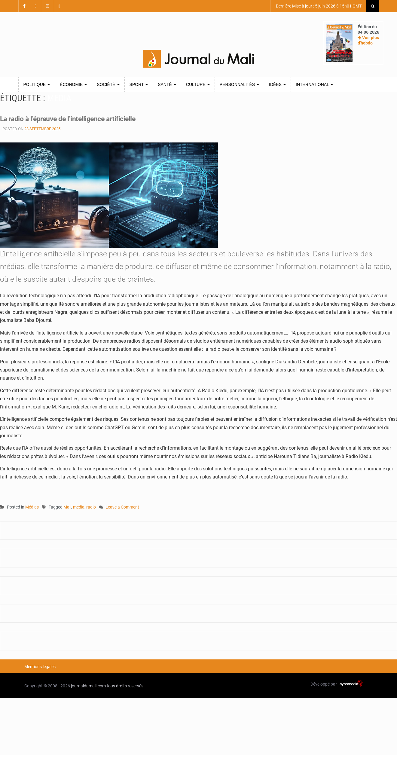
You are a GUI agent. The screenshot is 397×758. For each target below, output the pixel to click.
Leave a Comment (122, 507)
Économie (73, 84)
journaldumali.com (88, 685)
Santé (167, 84)
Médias (32, 507)
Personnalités (239, 84)
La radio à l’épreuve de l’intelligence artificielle (75, 118)
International (314, 84)
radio (91, 507)
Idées (277, 84)
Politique (36, 84)
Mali (67, 507)
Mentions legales (40, 666)
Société (108, 84)
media (78, 507)
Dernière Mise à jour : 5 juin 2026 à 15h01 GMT (318, 6)
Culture (198, 84)
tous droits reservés (125, 685)
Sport (139, 84)
